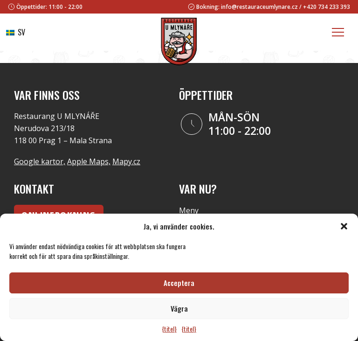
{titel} (169, 329)
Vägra (179, 308)
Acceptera (179, 283)
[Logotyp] (179, 43)
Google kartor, (39, 161)
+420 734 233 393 (326, 7)
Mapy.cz (126, 161)
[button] (344, 226)
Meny (189, 210)
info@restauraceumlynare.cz (259, 7)
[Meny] (338, 32)
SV (15, 32)
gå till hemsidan (201, 56)
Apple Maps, (88, 161)
